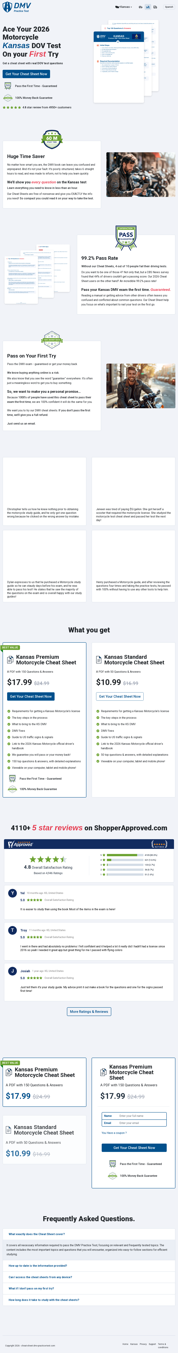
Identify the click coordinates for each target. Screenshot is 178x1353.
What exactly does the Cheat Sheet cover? (37, 1234)
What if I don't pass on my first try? (31, 1288)
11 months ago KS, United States (47, 930)
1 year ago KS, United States (48, 971)
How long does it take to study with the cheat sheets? (44, 1300)
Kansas (125, 7)
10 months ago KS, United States (45, 893)
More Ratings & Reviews (89, 1012)
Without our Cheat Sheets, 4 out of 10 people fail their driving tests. (124, 266)
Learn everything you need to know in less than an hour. (42, 188)
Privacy (143, 1344)
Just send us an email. (21, 423)
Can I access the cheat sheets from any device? (40, 1277)
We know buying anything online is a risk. (33, 372)
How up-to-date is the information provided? (38, 1265)
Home (125, 1344)
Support (152, 1344)
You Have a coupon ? (114, 1133)
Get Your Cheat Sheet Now (26, 74)
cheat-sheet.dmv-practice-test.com (38, 1345)
